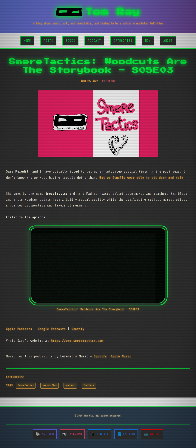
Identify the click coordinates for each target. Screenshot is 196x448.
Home (27, 40)
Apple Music (121, 356)
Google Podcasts (52, 329)
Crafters (89, 385)
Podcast (94, 40)
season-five (49, 385)
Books (70, 40)
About (168, 40)
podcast (70, 385)
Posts (48, 40)
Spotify (77, 329)
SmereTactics (26, 385)
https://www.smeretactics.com (77, 341)
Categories (123, 40)
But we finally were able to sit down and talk (141, 177)
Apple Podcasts (19, 329)
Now (148, 40)
